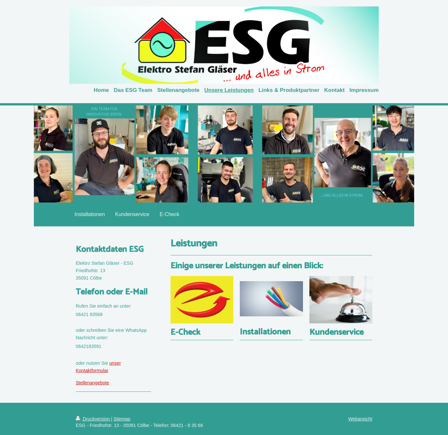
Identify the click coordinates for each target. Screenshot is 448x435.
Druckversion (93, 418)
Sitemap (121, 418)
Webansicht (360, 418)
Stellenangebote (92, 382)
